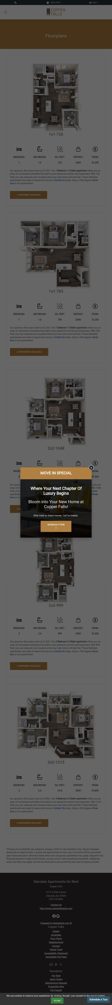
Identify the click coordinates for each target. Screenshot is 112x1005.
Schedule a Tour (98, 999)
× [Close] (91, 468)
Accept (57, 1000)
